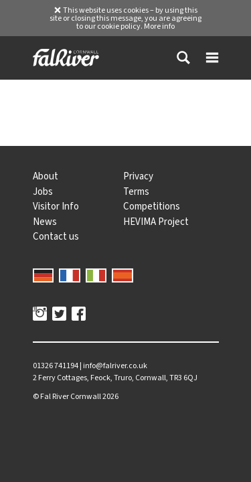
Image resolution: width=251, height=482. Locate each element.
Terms (136, 191)
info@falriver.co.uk (115, 365)
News (45, 221)
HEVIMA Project (156, 221)
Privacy (138, 176)
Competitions (151, 206)
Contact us (56, 236)
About (45, 176)
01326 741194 (55, 365)
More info (159, 26)
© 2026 (75, 396)
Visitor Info (56, 206)
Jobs (43, 191)
